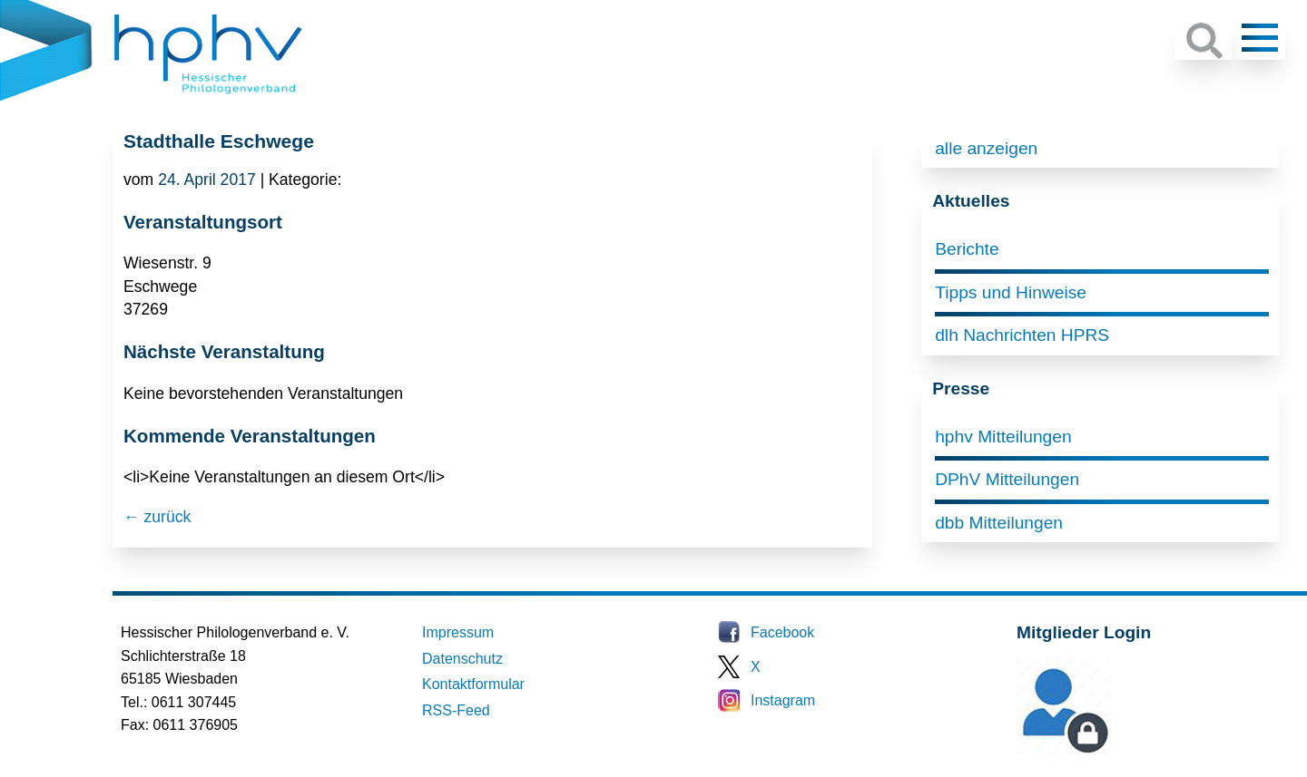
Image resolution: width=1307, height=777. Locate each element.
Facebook (782, 632)
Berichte (966, 248)
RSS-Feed (456, 710)
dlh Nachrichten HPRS (1022, 335)
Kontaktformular (473, 684)
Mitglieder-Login (1115, 751)
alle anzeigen (986, 148)
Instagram (783, 700)
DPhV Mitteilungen (1007, 479)
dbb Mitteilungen (999, 522)
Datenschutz (462, 658)
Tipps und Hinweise (1010, 292)
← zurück (157, 517)
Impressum (458, 632)
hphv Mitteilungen (1003, 436)
